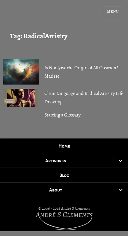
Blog (64, 175)
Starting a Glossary (62, 115)
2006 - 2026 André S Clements (66, 208)
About (55, 189)
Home (64, 145)
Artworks (55, 160)
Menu (113, 11)
